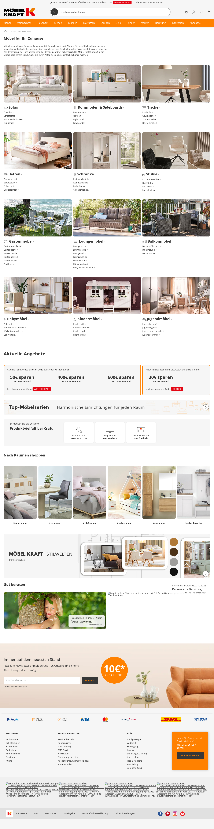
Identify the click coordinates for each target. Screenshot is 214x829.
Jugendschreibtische (152, 331)
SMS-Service (64, 750)
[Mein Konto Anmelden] (193, 12)
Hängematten (80, 264)
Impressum (21, 813)
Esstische (147, 112)
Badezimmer (12, 750)
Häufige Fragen (134, 739)
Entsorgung (133, 746)
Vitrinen (77, 115)
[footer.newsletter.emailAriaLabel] (42, 680)
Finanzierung (64, 746)
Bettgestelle (9, 182)
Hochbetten (79, 334)
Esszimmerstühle (150, 179)
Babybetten (9, 324)
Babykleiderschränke (14, 327)
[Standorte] (186, 12)
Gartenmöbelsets (12, 246)
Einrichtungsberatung (69, 757)
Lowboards (78, 123)
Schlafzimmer (13, 743)
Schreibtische (149, 119)
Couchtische (148, 115)
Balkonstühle (148, 249)
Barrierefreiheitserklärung (95, 813)
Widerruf (131, 743)
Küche (9, 760)
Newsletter (63, 753)
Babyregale (9, 334)
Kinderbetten (79, 324)
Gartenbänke (10, 256)
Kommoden (79, 112)
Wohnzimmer (12, 739)
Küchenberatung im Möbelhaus (73, 760)
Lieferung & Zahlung (137, 753)
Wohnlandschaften (13, 119)
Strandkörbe (79, 260)
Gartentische (10, 249)
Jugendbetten (149, 324)
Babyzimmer (12, 746)
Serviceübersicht (66, 739)
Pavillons (8, 264)
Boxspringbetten (12, 179)
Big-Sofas (8, 123)
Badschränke (79, 186)
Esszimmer (11, 757)
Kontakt (131, 750)
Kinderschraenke (81, 327)
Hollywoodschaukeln (83, 267)
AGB (35, 813)
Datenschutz (50, 813)
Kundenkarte (64, 743)
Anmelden (90, 680)
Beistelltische (149, 123)
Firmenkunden (65, 764)
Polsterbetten (10, 186)
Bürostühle (147, 183)
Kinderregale (79, 331)
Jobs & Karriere (134, 760)
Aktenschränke (80, 189)
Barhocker (147, 186)
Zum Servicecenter (190, 755)
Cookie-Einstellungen (124, 813)
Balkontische (148, 253)
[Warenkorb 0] (209, 12)
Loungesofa (79, 253)
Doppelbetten (10, 189)
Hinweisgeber (69, 813)
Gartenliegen (10, 260)
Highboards (79, 119)
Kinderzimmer (13, 753)
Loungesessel (79, 249)
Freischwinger (149, 190)
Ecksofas (8, 112)
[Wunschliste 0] (201, 12)
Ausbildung (133, 764)
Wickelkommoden (12, 331)
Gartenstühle (10, 253)
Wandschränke (80, 182)
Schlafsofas (9, 115)
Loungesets (78, 246)
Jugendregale (149, 327)
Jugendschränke (150, 334)
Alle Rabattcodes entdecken (149, 2)
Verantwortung (134, 767)
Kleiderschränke (81, 179)
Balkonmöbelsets (150, 246)
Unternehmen (134, 757)
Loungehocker (80, 256)
